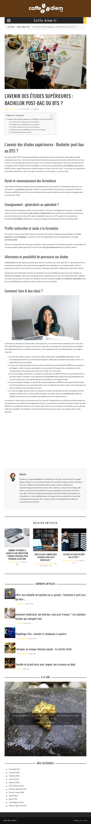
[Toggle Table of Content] (51, 116)
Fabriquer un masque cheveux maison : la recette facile (43, 649)
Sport (11, 799)
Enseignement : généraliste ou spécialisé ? (25, 124)
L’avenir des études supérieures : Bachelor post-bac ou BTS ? (31, 119)
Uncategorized (15, 802)
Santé (37, 563)
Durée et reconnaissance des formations (25, 122)
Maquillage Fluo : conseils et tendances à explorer (41, 634)
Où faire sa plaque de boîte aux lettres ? (74, 556)
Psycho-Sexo (14, 792)
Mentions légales (10, 820)
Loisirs (11, 779)
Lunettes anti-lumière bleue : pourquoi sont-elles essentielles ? (45, 557)
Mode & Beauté (22, 639)
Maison (19, 623)
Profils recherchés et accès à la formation (25, 127)
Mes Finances (14, 786)
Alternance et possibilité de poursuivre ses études (28, 130)
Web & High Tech (11, 109)
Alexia (36, 109)
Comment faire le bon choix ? (21, 132)
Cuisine (12, 772)
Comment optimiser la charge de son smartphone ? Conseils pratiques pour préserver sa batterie (17, 554)
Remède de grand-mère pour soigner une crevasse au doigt (45, 664)
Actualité (20, 604)
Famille (12, 776)
